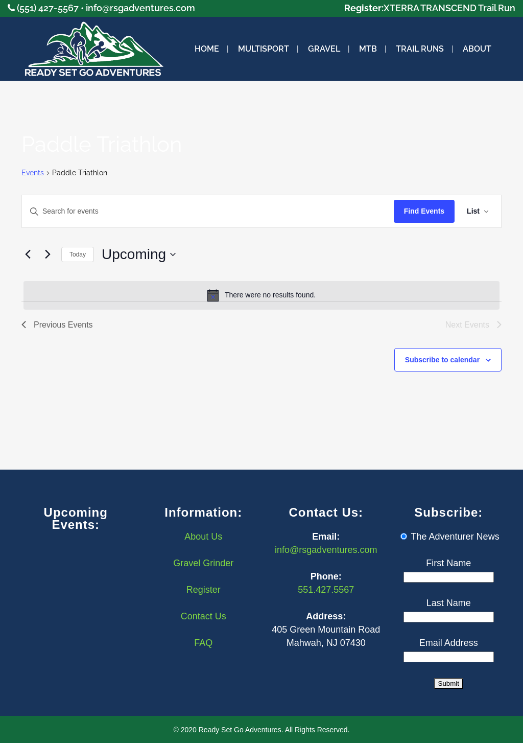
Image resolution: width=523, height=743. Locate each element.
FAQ (203, 643)
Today (77, 254)
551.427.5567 (326, 590)
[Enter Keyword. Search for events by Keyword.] (208, 211)
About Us (203, 536)
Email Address (448, 643)
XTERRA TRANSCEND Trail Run (449, 8)
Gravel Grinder (203, 563)
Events (32, 173)
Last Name (448, 603)
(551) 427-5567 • (51, 8)
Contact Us (203, 616)
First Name (448, 563)
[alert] (261, 295)
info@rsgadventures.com (140, 8)
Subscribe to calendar (442, 360)
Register (203, 590)
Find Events (424, 211)
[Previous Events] (27, 254)
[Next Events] (47, 254)
